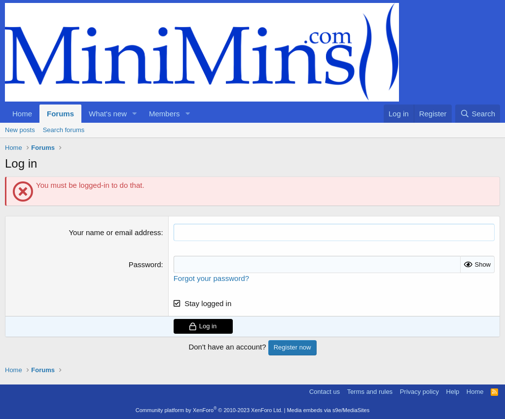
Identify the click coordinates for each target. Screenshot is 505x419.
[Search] (477, 114)
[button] (135, 114)
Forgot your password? (211, 278)
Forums (60, 113)
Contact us (324, 391)
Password (145, 264)
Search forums (64, 130)
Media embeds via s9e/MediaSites (328, 410)
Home (22, 113)
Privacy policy (419, 391)
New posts (20, 130)
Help (453, 391)
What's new (108, 113)
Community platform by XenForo (209, 410)
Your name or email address (115, 232)
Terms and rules (370, 391)
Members (164, 113)
